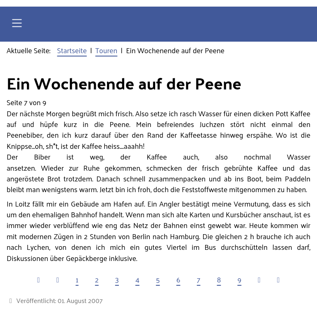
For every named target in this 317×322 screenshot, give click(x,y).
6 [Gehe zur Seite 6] (178, 279)
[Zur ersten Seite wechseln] (38, 279)
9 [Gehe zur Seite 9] (239, 279)
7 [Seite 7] (199, 279)
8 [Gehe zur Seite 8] (219, 279)
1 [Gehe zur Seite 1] (77, 279)
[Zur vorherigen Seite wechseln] (57, 279)
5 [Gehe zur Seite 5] (158, 279)
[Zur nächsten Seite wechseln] (259, 279)
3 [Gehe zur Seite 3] (117, 279)
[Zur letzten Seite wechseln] (278, 279)
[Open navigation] (17, 24)
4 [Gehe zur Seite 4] (137, 279)
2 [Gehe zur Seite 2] (97, 279)
